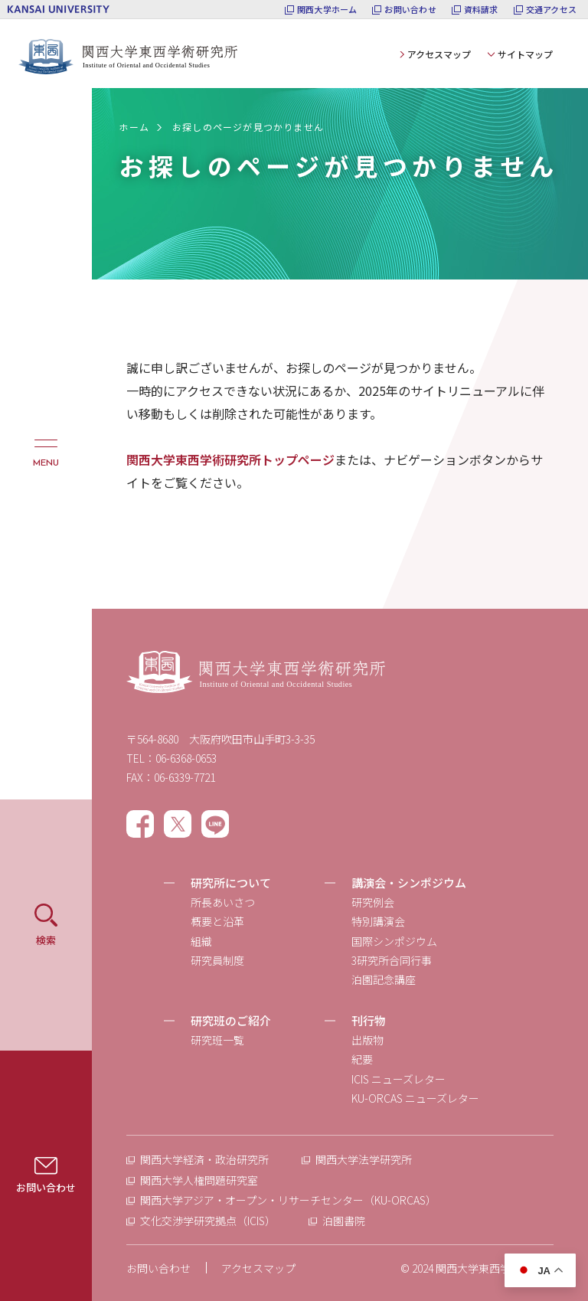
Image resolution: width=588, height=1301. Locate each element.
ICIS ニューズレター (398, 1079)
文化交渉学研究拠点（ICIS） (208, 1220)
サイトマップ (525, 53)
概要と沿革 (217, 921)
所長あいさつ (223, 902)
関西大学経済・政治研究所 (204, 1159)
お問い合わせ (410, 10)
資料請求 (481, 10)
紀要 (362, 1059)
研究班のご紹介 (231, 1020)
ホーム (134, 126)
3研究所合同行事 (391, 960)
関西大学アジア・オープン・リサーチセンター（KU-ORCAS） (288, 1200)
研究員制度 (217, 960)
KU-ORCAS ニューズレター (415, 1098)
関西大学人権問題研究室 (199, 1180)
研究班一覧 (217, 1040)
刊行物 (368, 1020)
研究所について (231, 882)
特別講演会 (378, 921)
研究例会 (372, 902)
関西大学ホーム (327, 10)
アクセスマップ (439, 53)
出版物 (367, 1040)
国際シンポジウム (394, 941)
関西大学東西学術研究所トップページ (230, 459)
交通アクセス (551, 10)
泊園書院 (343, 1220)
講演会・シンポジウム (408, 882)
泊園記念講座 (383, 979)
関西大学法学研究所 (363, 1159)
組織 (201, 941)
